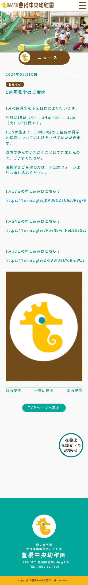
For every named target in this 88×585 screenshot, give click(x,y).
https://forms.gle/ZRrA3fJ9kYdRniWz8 (45, 260)
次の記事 (74, 390)
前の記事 (13, 390)
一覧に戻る (44, 390)
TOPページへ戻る (44, 407)
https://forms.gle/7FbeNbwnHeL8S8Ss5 (46, 230)
